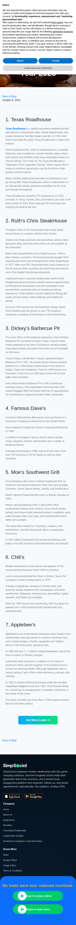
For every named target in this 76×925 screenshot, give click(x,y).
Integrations (9, 820)
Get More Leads (38, 720)
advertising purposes (63, 31)
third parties (57, 22)
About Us (7, 814)
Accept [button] (55, 60)
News (6, 855)
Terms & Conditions (12, 870)
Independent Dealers (13, 836)
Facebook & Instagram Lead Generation (22, 841)
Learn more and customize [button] (38, 68)
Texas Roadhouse (15, 128)
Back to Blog (9, 96)
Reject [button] (20, 60)
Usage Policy (9, 865)
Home (6, 809)
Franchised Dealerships (14, 830)
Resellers (7, 825)
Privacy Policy (10, 860)
